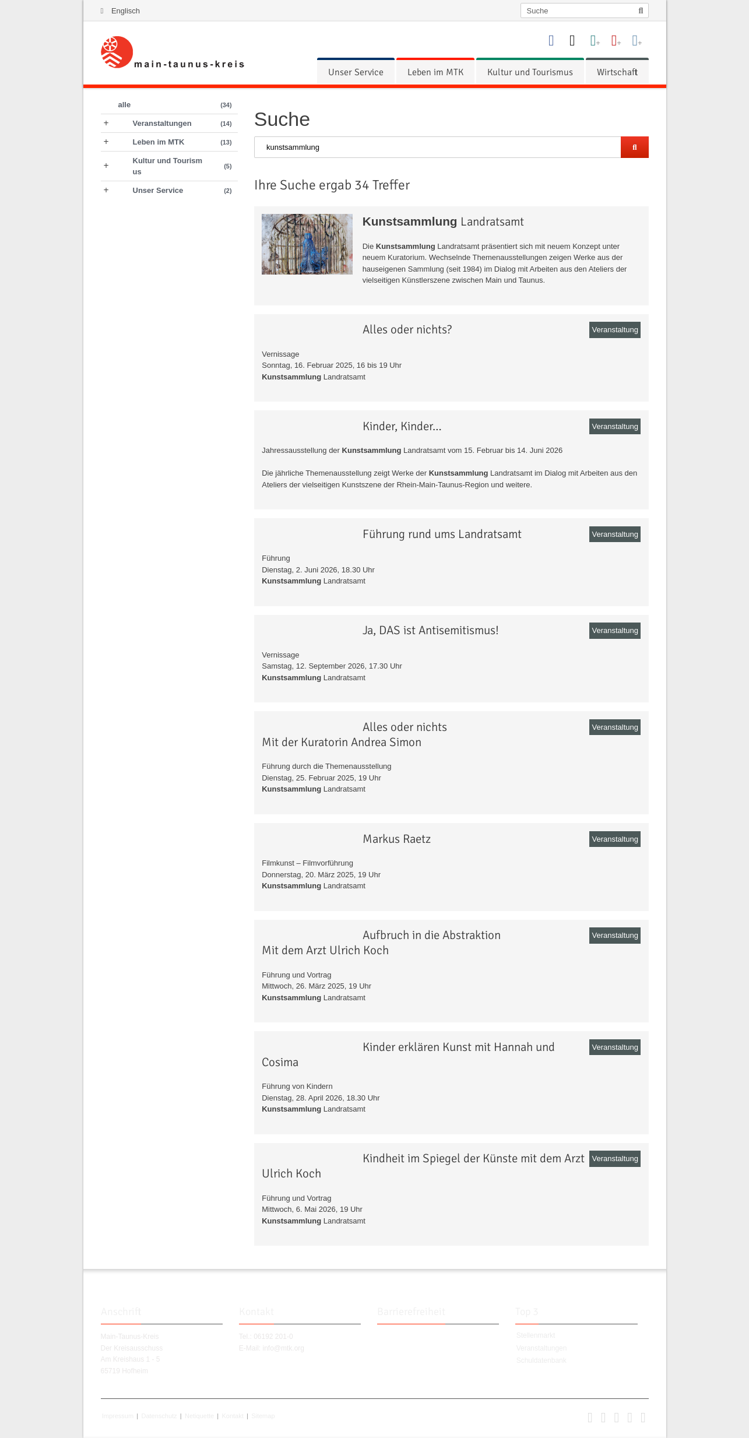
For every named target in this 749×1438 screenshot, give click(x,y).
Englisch (125, 10)
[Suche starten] (634, 147)
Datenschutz (159, 1415)
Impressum (117, 1415)
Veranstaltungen (541, 1348)
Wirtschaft (617, 72)
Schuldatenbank (541, 1360)
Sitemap (263, 1415)
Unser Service (356, 72)
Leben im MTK (435, 72)
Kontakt (232, 1415)
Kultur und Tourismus (530, 72)
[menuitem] (356, 72)
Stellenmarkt (535, 1335)
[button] (590, 1420)
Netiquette (199, 1415)
